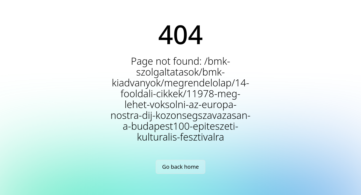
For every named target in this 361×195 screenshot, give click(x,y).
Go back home (180, 166)
